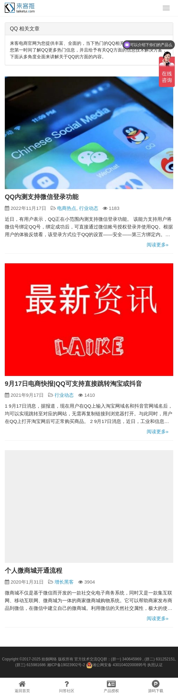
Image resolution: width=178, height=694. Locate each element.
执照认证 (155, 665)
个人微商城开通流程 (33, 570)
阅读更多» (157, 244)
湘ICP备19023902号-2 (66, 665)
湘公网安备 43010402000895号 (116, 665)
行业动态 (88, 208)
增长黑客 (64, 582)
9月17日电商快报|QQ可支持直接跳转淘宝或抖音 (73, 383)
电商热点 (66, 208)
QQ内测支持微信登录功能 (41, 196)
